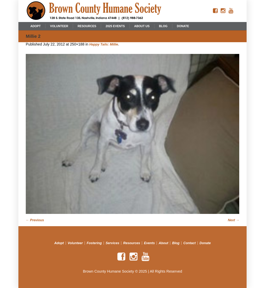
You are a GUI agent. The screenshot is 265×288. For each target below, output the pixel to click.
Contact (189, 243)
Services (112, 243)
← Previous (35, 220)
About (163, 243)
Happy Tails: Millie (103, 44)
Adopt (59, 243)
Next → (233, 220)
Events (149, 243)
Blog (175, 243)
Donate (205, 243)
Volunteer (75, 243)
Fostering (94, 243)
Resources (131, 243)
